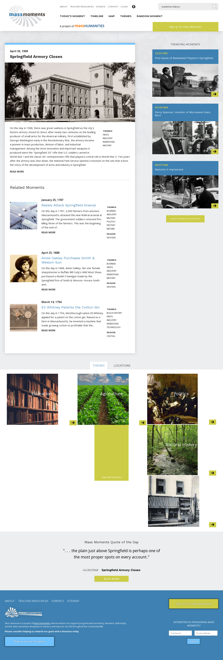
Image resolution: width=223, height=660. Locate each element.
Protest (111, 225)
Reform (111, 228)
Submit (193, 641)
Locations (122, 365)
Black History (114, 313)
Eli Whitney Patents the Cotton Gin (70, 307)
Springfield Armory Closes (36, 56)
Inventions (109, 141)
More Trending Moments (185, 218)
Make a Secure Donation (29, 641)
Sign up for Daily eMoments (185, 26)
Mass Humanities (42, 623)
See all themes (111, 477)
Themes (99, 365)
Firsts (106, 134)
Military (107, 145)
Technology (114, 327)
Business (111, 210)
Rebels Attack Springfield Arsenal (68, 205)
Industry (108, 138)
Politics (111, 221)
